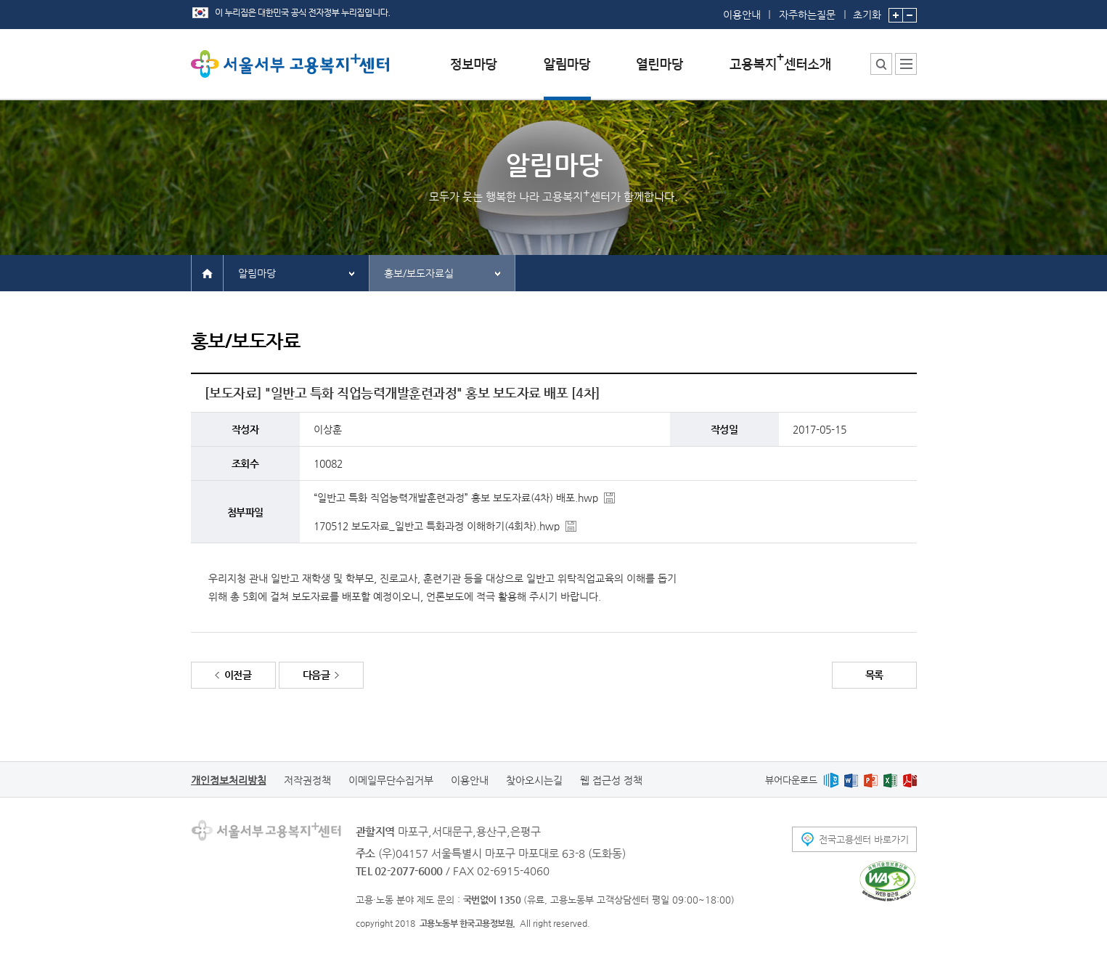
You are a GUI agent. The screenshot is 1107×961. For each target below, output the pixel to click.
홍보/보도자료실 (419, 273)
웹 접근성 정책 (611, 780)
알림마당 (257, 273)
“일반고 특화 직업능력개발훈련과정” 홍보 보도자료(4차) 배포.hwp (456, 497)
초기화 (867, 10)
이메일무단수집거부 (390, 780)
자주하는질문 (807, 14)
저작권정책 (307, 780)
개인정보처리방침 (228, 780)
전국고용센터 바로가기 (864, 839)
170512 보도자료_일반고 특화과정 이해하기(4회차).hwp (437, 526)
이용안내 (742, 14)
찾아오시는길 (534, 780)
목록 (874, 675)
